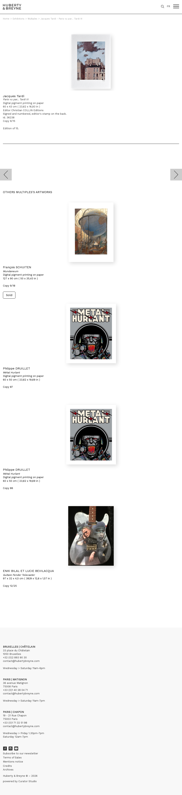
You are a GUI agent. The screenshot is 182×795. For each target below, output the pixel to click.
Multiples (32, 19)
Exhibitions (18, 19)
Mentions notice (13, 761)
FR (168, 6)
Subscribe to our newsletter (20, 753)
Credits (7, 765)
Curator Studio (27, 781)
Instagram (10, 748)
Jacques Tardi (13, 96)
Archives (8, 769)
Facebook (5, 748)
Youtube (16, 748)
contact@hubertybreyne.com (21, 661)
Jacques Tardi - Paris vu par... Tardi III (61, 19)
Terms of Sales (12, 757)
